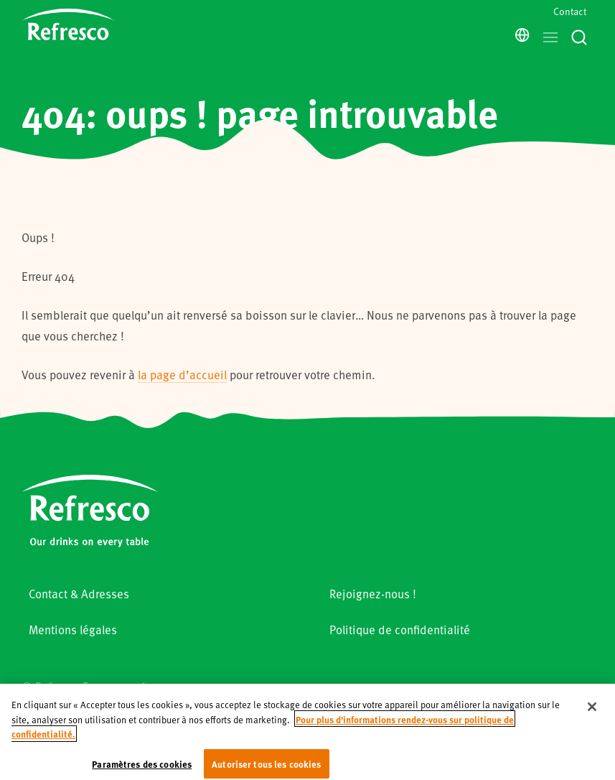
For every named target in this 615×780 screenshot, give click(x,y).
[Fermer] (592, 715)
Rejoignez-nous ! (372, 593)
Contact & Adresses (79, 593)
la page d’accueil (182, 374)
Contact (569, 11)
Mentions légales (73, 629)
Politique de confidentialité (399, 629)
